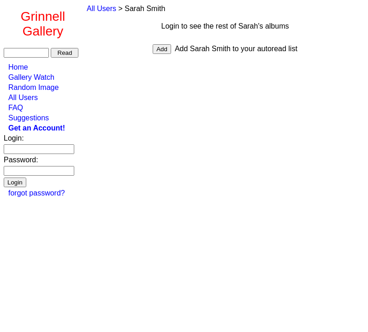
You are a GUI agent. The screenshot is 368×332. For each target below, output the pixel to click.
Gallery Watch (31, 77)
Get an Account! (36, 128)
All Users (23, 97)
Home (18, 67)
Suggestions (28, 118)
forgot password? (36, 193)
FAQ (15, 108)
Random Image (33, 87)
